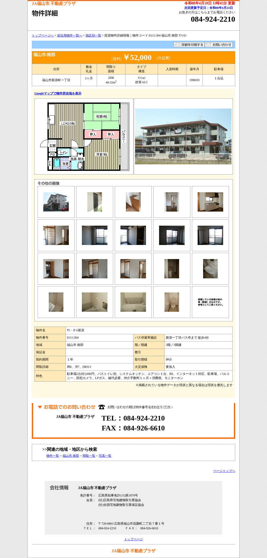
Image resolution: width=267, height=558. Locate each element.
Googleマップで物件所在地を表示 (57, 93)
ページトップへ (224, 471)
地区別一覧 (93, 35)
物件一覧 (52, 456)
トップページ (133, 539)
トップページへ (43, 35)
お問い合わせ (219, 44)
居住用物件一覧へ (69, 35)
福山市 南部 (71, 456)
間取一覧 (89, 456)
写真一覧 (105, 456)
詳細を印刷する (189, 44)
